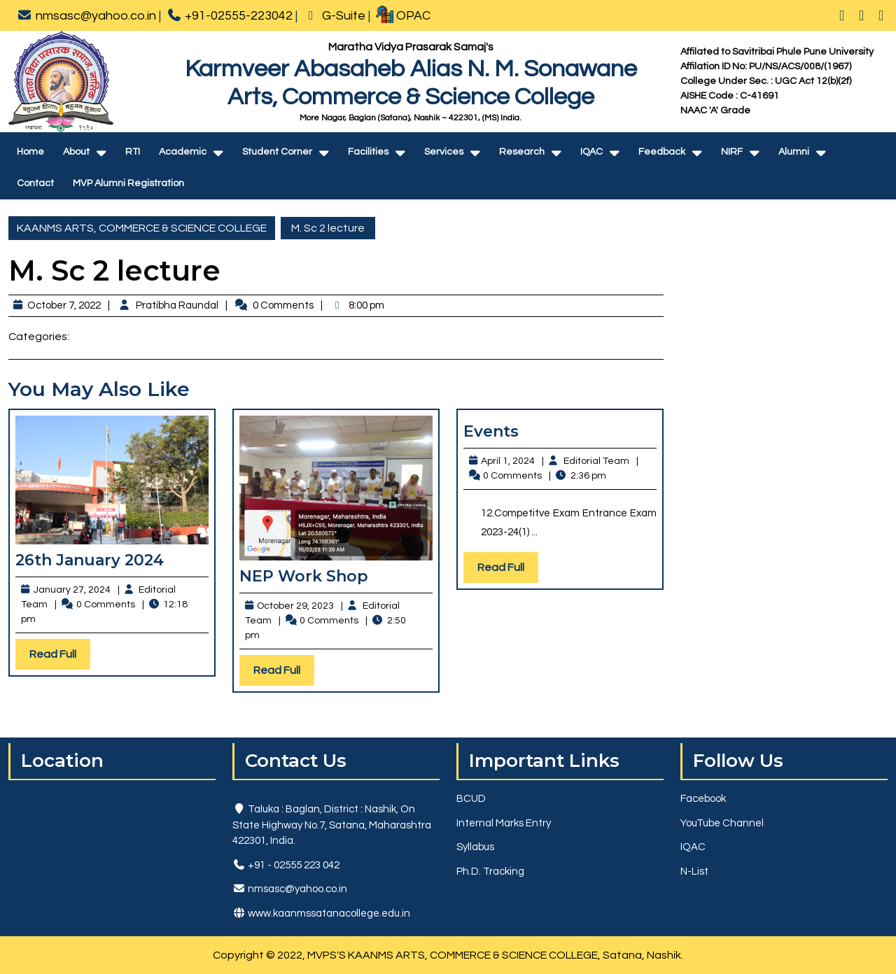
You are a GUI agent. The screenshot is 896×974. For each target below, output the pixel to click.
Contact (35, 183)
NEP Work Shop (303, 576)
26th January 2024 (89, 560)
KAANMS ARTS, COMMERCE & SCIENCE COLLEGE (142, 228)
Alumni (793, 152)
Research (522, 152)
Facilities (368, 152)
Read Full (59, 657)
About (76, 152)
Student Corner (277, 152)
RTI (132, 152)
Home (30, 152)
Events (491, 431)
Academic (182, 152)
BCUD (471, 798)
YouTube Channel (722, 823)
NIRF (732, 152)
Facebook (703, 798)
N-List (694, 871)
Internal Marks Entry (503, 823)
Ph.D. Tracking (490, 871)
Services (443, 152)
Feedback (661, 152)
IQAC (591, 152)
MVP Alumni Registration (128, 183)
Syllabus (475, 847)
